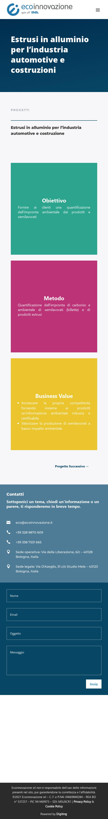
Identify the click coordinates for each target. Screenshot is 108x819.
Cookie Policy (54, 806)
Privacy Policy (82, 801)
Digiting (61, 814)
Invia (94, 683)
